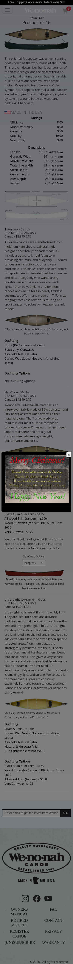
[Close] (69, 455)
